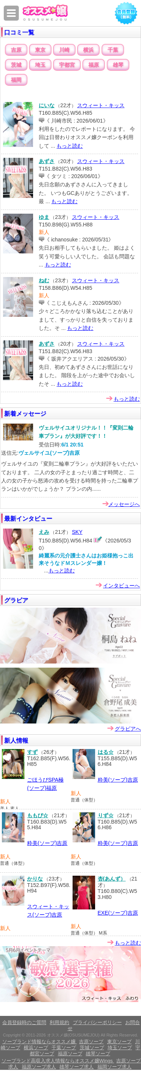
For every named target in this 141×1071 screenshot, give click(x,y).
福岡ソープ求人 (114, 1067)
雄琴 (118, 65)
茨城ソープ (92, 1047)
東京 (40, 50)
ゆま (44, 217)
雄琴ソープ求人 (76, 1067)
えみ (44, 532)
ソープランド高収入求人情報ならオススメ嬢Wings (58, 1061)
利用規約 (59, 1022)
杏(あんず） (112, 879)
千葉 (113, 50)
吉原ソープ (91, 1041)
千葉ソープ (64, 1047)
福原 (93, 65)
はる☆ (106, 752)
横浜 (88, 50)
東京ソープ (119, 1041)
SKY (77, 532)
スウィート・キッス (100, 105)
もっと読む (69, 146)
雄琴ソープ (98, 1053)
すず (32, 752)
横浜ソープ (36, 1047)
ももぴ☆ (37, 815)
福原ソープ (70, 1053)
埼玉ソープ (120, 1047)
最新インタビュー (28, 518)
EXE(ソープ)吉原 (118, 913)
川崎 (64, 50)
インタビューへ (121, 586)
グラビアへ (128, 729)
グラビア (16, 600)
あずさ (47, 161)
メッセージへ (124, 504)
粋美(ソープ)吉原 (118, 780)
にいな (47, 105)
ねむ (44, 280)
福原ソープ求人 (39, 1067)
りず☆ (106, 815)
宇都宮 (67, 65)
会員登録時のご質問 (24, 1022)
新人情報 (16, 740)
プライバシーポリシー (97, 1022)
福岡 (16, 80)
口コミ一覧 (19, 32)
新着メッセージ (25, 413)
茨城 (16, 65)
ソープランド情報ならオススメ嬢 (39, 1041)
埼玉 (40, 65)
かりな (35, 879)
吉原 (16, 50)
